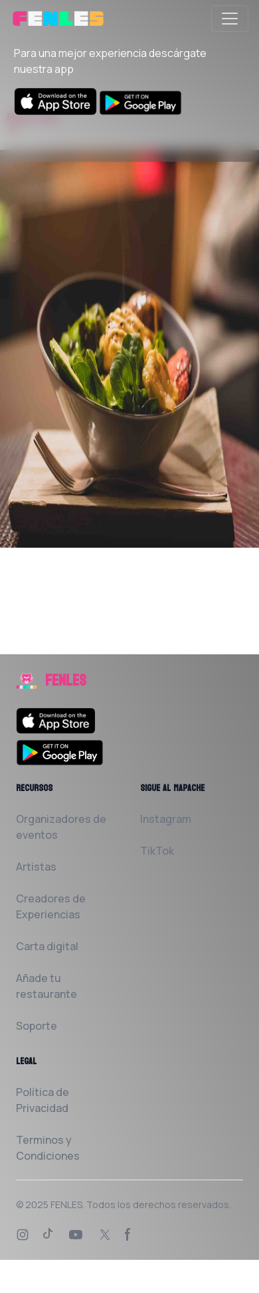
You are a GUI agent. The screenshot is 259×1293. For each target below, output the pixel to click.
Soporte (36, 1025)
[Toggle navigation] (229, 18)
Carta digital (47, 946)
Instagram (165, 819)
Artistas (36, 866)
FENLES (66, 1204)
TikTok (157, 850)
